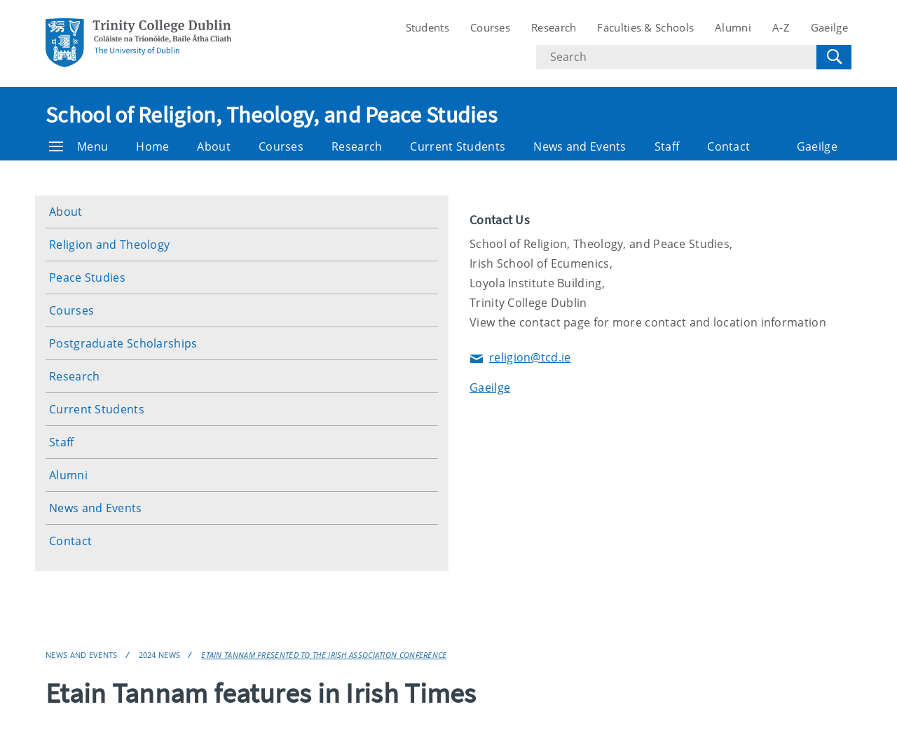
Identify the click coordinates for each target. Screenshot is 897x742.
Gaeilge (829, 27)
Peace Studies (87, 277)
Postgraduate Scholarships (123, 343)
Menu (78, 146)
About (214, 146)
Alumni (733, 27)
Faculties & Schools (645, 27)
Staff (667, 146)
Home (152, 146)
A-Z (781, 27)
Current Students (457, 146)
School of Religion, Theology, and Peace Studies (271, 115)
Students (427, 27)
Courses (490, 27)
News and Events (579, 146)
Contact (728, 146)
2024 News (160, 655)
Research (553, 27)
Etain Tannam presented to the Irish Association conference (323, 655)
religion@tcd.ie (520, 358)
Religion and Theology (109, 244)
